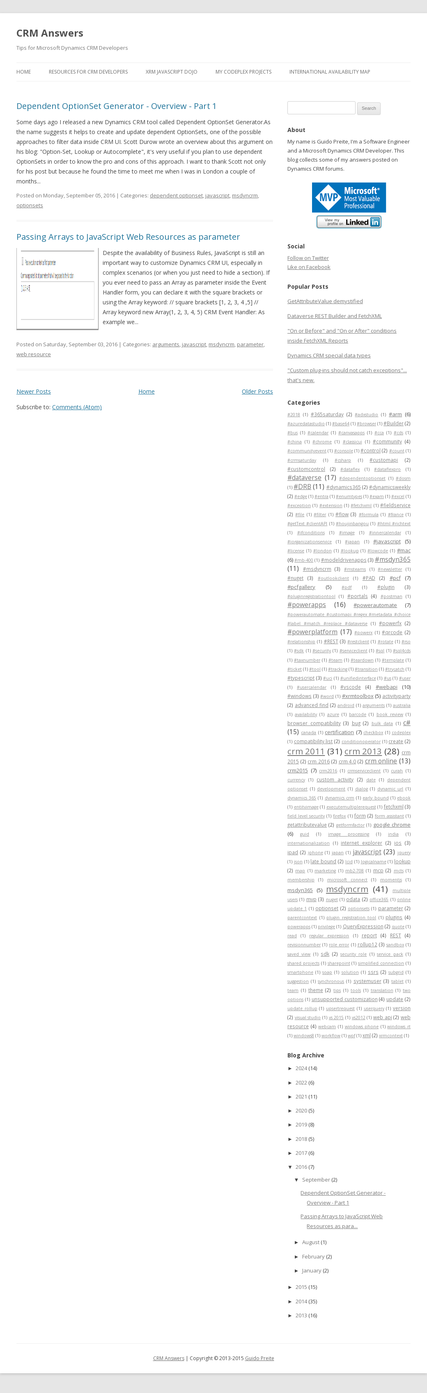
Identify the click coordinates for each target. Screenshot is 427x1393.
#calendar (318, 433)
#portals (357, 596)
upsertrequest (340, 1008)
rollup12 (367, 944)
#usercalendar (311, 687)
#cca (379, 433)
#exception (299, 505)
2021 (302, 1096)
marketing (325, 871)
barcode (357, 714)
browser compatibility (314, 723)
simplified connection (381, 963)
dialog (361, 789)
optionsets (29, 205)
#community (387, 441)
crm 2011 (306, 751)
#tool (315, 669)
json (298, 862)
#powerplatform (312, 631)
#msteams (355, 569)
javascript (217, 195)
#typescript (301, 677)
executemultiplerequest (351, 807)
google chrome (392, 824)
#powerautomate (375, 605)
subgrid (396, 972)
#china (294, 442)
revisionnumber (304, 945)
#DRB (302, 486)
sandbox (395, 945)
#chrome (322, 442)
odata (353, 899)
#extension (330, 505)
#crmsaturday (301, 460)
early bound (375, 798)
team (292, 990)
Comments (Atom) (77, 407)
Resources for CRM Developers (88, 71)
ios (398, 842)
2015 (302, 1287)
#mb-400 (303, 560)
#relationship (301, 641)
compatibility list (313, 741)
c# (407, 722)
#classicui (352, 442)
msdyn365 (300, 890)
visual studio (308, 1017)
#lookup (350, 551)
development (331, 789)
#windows (299, 696)
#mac (404, 550)
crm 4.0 (347, 761)
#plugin (386, 587)
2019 (302, 1124)
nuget (332, 899)
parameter (250, 344)
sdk (325, 953)
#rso (406, 641)
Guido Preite (259, 1358)
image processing (348, 834)
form (360, 815)
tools (356, 990)
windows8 (304, 1035)
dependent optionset (176, 195)
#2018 (293, 414)
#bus (292, 433)
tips (337, 990)
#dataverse (304, 477)
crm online (381, 760)
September (316, 1179)
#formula (369, 514)
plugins (394, 917)
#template (393, 660)
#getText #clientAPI (307, 523)
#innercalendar (385, 532)
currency (296, 780)
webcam (327, 1026)
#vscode (350, 687)
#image (347, 532)
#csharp (343, 460)
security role (353, 954)
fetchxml (394, 806)
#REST (331, 641)
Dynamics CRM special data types (329, 355)
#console (343, 451)
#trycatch (394, 669)
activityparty (396, 696)
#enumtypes (349, 496)
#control (370, 450)
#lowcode (377, 551)
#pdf (346, 587)
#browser (366, 423)
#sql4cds (402, 651)
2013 (302, 1315)
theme (315, 990)
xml (367, 1035)
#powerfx (390, 623)
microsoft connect (347, 880)
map (300, 871)
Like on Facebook (309, 267)
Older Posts (257, 391)
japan (338, 852)
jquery (404, 852)
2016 (302, 1166)
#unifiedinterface (358, 678)
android (345, 705)
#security (321, 651)
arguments (165, 344)
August (311, 1242)
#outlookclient (333, 578)
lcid (349, 862)
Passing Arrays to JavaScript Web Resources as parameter (128, 236)
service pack (390, 954)
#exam (377, 496)
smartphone (300, 972)
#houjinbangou (352, 523)
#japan (352, 542)
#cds (398, 433)
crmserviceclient (364, 771)
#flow (342, 514)
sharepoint (339, 963)
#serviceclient (353, 651)
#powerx (363, 632)
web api (382, 1017)
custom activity (335, 779)
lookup (402, 861)
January (312, 1270)
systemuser (367, 981)
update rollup (302, 1008)
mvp (311, 899)
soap (327, 972)
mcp (378, 870)
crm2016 (328, 771)
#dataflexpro (387, 469)
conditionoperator (361, 741)
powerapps (298, 926)
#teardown (362, 660)
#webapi (386, 687)
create (395, 741)
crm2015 (297, 770)
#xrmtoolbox (358, 696)
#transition (366, 669)
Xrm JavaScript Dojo (171, 71)
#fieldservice (395, 505)
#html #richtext (394, 523)
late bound (323, 861)
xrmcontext (391, 1035)
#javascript (387, 541)
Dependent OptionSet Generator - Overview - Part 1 (116, 105)
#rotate (385, 641)
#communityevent (306, 451)
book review (389, 714)
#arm (395, 414)
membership (301, 880)
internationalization (308, 843)
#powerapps (306, 604)
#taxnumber (307, 660)
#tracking (337, 669)
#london (322, 551)
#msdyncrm (317, 569)
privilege (326, 926)
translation (382, 990)
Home (23, 71)
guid (304, 834)
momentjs (391, 880)
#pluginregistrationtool (311, 596)
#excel (397, 496)
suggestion (298, 981)
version (402, 1008)
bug (356, 723)
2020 (302, 1110)
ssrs (373, 972)
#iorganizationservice (309, 542)
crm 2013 (363, 751)
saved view (298, 954)
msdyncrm (245, 195)
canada (308, 732)
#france (396, 514)
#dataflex (350, 469)
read (292, 936)
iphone (315, 852)
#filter (320, 514)
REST (395, 935)
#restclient (358, 641)
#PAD (369, 578)
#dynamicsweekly (390, 487)
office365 (379, 899)
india (393, 834)
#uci (327, 678)
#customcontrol (306, 469)
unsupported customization (345, 999)
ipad (292, 852)
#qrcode (392, 632)
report (369, 935)
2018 (302, 1139)
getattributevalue (307, 824)
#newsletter (390, 569)
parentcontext (302, 917)
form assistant (389, 816)
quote (398, 926)
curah (397, 771)
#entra (321, 496)
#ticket (294, 669)
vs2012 (358, 1017)
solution (350, 972)
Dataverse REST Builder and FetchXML (334, 316)
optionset (326, 908)
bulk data (382, 723)
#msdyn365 (393, 559)
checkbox (373, 732)
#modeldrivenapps (344, 559)
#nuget (295, 578)
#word (327, 696)
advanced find (311, 705)
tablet (397, 981)
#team (335, 660)
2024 (302, 1068)
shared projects (303, 963)
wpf (351, 1035)
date (371, 780)
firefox (339, 816)
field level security (306, 816)
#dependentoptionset (362, 478)
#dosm (403, 478)
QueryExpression (363, 926)
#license (295, 551)
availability (306, 714)
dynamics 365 (301, 798)
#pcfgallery (301, 587)
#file (299, 514)
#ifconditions (311, 532)
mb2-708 (354, 871)
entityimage (306, 807)
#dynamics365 (343, 487)
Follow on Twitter (308, 258)
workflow (330, 1035)
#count (396, 451)
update (394, 999)
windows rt (399, 1026)
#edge (300, 496)
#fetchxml (361, 505)
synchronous (331, 981)
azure (333, 714)
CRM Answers (49, 32)
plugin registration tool (351, 917)
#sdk (299, 651)
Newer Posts (33, 391)
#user (405, 678)
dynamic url (390, 789)
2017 (302, 1153)
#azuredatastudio (306, 423)
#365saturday (327, 414)
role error (339, 945)
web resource (33, 354)
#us (387, 678)
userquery (374, 1008)
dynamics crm (339, 798)
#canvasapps (351, 433)
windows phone (362, 1026)
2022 (302, 1082)
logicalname (373, 862)
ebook (404, 798)
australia (402, 705)
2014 (302, 1301)
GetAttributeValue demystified (325, 301)
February (314, 1256)
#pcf (395, 578)
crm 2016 (319, 761)
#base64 (340, 423)
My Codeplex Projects (243, 71)
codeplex (401, 732)
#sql (380, 651)
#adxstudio (366, 414)
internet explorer (361, 842)
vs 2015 (336, 1017)
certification (339, 732)
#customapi (384, 460)
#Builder (393, 423)
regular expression (329, 936)
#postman (391, 596)
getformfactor (350, 825)
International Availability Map (329, 71)
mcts (399, 871)
